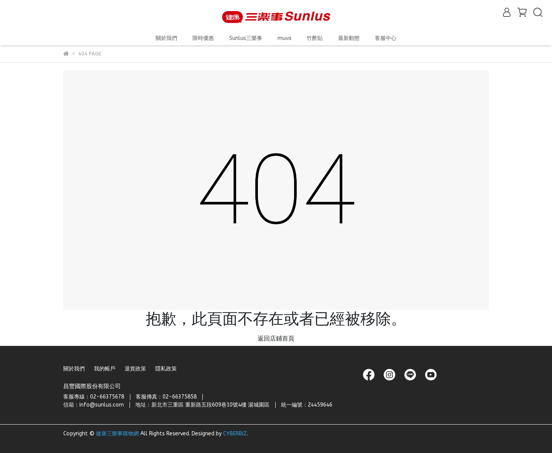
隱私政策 (166, 368)
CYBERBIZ (235, 433)
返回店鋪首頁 (276, 338)
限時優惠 (203, 38)
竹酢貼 (315, 38)
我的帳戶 (104, 368)
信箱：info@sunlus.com (93, 405)
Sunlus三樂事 (245, 38)
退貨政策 (135, 368)
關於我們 (74, 368)
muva (284, 38)
